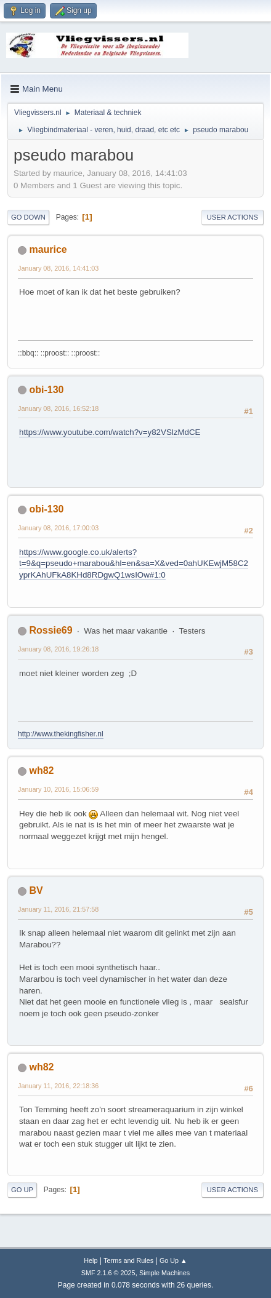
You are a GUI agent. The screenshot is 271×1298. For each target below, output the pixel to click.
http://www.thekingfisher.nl (60, 734)
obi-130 (46, 389)
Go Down (28, 217)
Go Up (22, 1189)
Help (90, 1260)
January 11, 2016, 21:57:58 (58, 909)
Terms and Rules (128, 1260)
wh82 (41, 770)
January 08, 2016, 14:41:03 (58, 268)
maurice (48, 249)
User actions (232, 217)
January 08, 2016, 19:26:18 (58, 649)
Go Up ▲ (173, 1260)
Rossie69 (50, 630)
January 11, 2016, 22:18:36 (58, 1085)
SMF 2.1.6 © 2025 (108, 1272)
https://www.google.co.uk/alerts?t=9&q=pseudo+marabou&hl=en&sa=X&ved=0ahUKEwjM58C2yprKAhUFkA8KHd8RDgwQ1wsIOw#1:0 (133, 563)
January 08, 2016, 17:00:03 (58, 528)
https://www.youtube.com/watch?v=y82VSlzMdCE (109, 432)
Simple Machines (164, 1272)
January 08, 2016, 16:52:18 (58, 408)
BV (35, 890)
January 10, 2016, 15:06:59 (58, 789)
